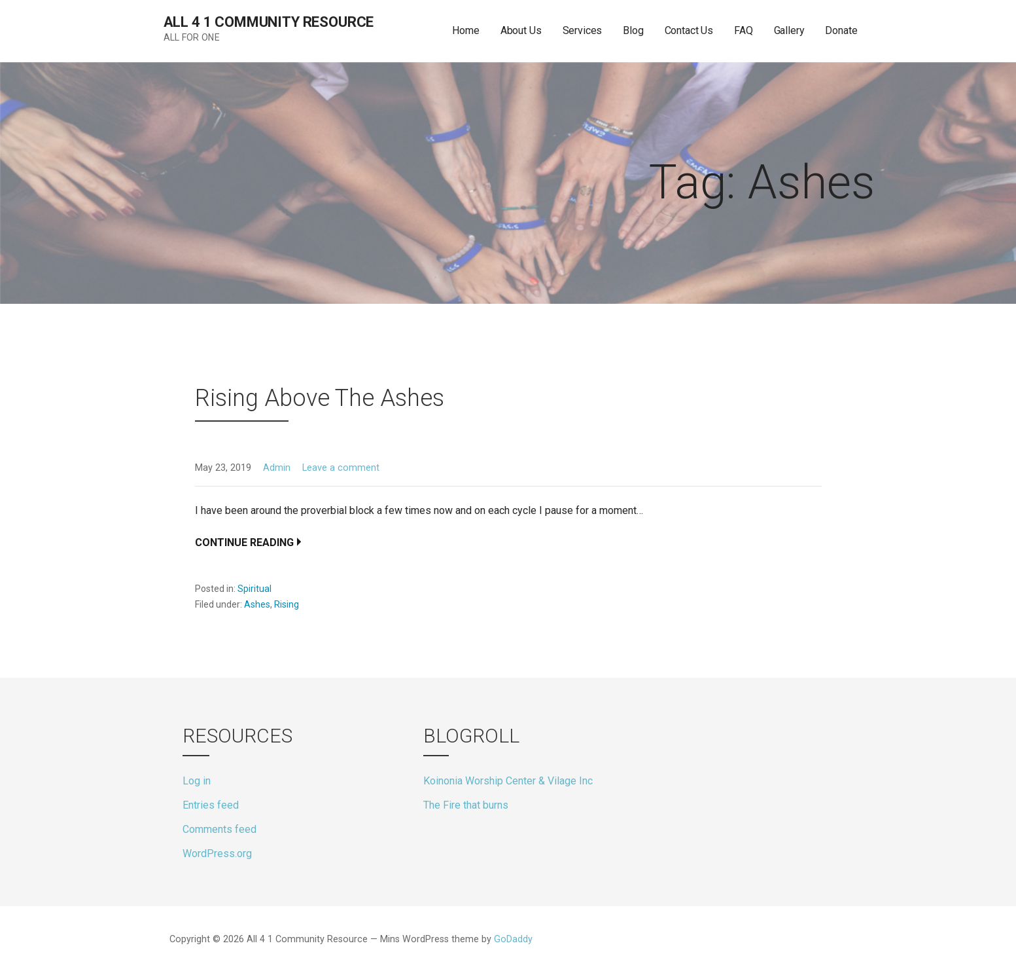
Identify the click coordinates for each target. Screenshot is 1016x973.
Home (465, 30)
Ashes (257, 604)
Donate (841, 30)
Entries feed (211, 805)
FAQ (743, 30)
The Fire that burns (465, 805)
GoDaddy (513, 939)
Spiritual (254, 588)
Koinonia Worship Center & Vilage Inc (508, 781)
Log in (197, 781)
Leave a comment (340, 467)
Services (583, 30)
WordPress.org (217, 853)
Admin (276, 467)
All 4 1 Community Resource (269, 22)
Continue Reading (244, 542)
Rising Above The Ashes (319, 398)
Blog (633, 30)
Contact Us (689, 30)
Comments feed (219, 829)
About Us (521, 30)
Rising (286, 604)
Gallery (789, 30)
